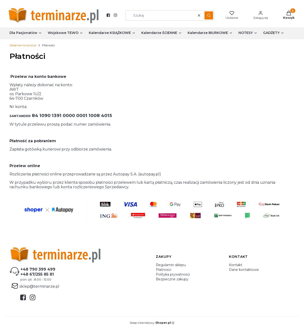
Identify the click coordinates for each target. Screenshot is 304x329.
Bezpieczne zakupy (172, 279)
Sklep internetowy (150, 322)
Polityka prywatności (173, 274)
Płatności (163, 270)
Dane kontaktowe (244, 270)
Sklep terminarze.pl (23, 45)
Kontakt (235, 265)
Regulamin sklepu (171, 265)
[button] (208, 15)
